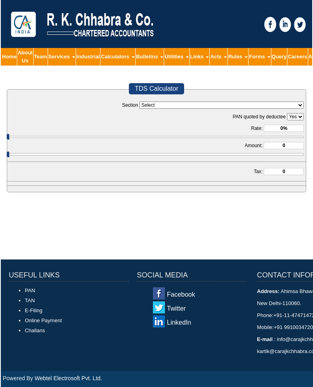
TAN (30, 300)
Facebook (181, 294)
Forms (259, 57)
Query (279, 57)
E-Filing (33, 310)
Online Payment (43, 320)
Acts (218, 57)
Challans (35, 330)
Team (40, 57)
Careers (297, 57)
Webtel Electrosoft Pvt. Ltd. (68, 378)
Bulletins (150, 57)
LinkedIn (179, 322)
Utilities (177, 57)
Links (199, 57)
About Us (25, 57)
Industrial (88, 57)
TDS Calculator (156, 88)
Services (61, 57)
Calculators (117, 57)
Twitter (176, 308)
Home (9, 57)
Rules (238, 57)
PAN (30, 290)
